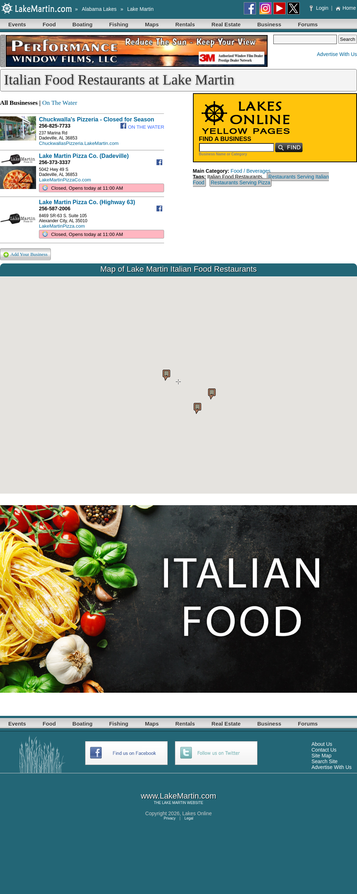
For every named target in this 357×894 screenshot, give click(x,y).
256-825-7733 (54, 126)
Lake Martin (140, 9)
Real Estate (226, 24)
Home (345, 8)
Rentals (185, 24)
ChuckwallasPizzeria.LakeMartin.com (79, 143)
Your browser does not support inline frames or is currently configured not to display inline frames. (178, 385)
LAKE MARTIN (174, 803)
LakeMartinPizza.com (62, 226)
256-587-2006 (54, 208)
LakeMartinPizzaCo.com (65, 179)
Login (320, 8)
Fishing (118, 24)
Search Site (325, 761)
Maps (152, 24)
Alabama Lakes (99, 9)
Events (17, 24)
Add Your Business (25, 255)
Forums (308, 24)
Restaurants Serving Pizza (240, 182)
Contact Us (324, 750)
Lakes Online (197, 813)
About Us (322, 744)
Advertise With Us (337, 54)
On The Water (59, 102)
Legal (189, 818)
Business (269, 24)
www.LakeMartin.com (178, 795)
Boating (82, 24)
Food (49, 24)
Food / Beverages (251, 171)
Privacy (170, 818)
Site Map (321, 755)
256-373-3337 (54, 162)
